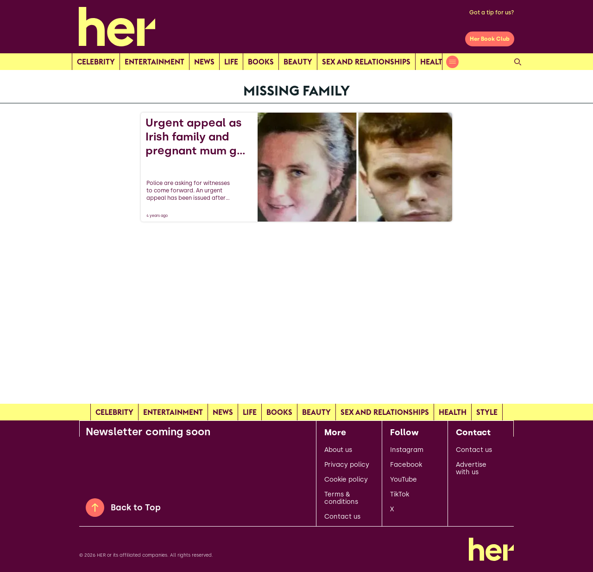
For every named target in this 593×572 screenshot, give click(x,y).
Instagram (406, 450)
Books (261, 61)
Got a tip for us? (491, 12)
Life (231, 61)
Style (487, 412)
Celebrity (96, 61)
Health (434, 61)
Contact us (342, 517)
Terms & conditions (341, 498)
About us (338, 450)
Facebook (406, 465)
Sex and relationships (366, 61)
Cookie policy (346, 479)
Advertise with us (471, 468)
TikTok (399, 494)
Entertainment (154, 61)
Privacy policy (346, 465)
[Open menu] (452, 62)
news (204, 61)
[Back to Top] (95, 507)
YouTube (403, 479)
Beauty (298, 61)
